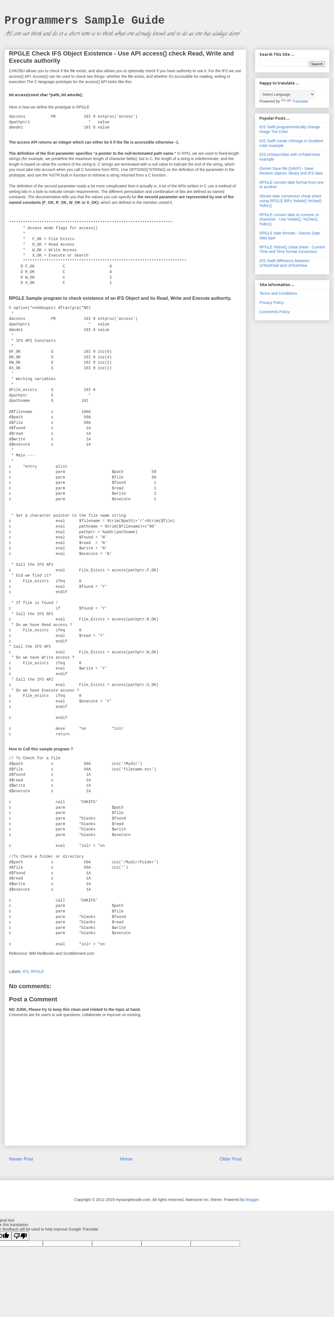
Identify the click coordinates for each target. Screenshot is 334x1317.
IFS (26, 971)
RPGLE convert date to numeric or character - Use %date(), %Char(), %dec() (289, 219)
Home (126, 1159)
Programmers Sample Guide (84, 21)
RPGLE (37, 971)
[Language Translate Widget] (287, 94)
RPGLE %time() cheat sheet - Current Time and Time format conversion (292, 249)
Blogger (252, 1199)
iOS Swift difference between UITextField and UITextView (284, 263)
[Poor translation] (20, 1236)
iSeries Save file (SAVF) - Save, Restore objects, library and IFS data (291, 170)
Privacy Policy (271, 302)
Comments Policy (274, 312)
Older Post (231, 1159)
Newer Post (21, 1159)
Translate (294, 101)
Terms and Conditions (278, 293)
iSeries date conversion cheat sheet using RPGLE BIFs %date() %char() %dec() (290, 201)
